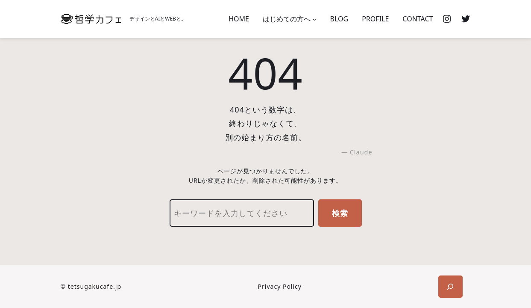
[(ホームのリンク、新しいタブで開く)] (91, 19)
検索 (340, 213)
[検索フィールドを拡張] (450, 286)
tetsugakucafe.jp (94, 286)
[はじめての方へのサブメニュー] (314, 19)
